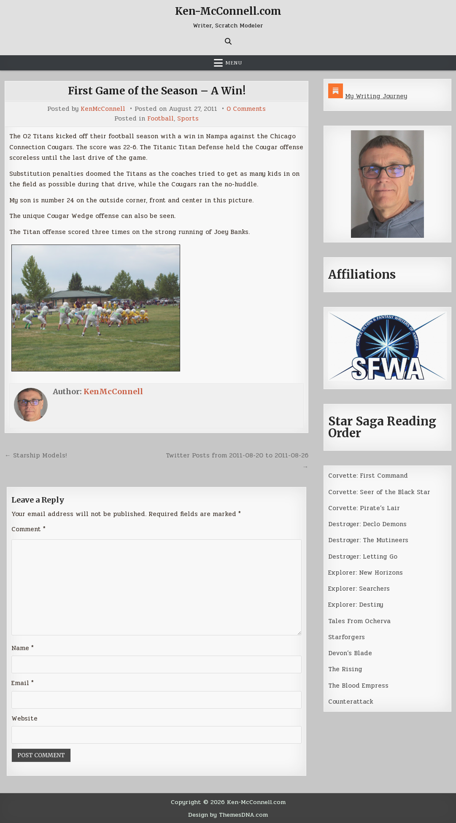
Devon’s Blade (350, 653)
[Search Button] (228, 41)
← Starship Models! (36, 455)
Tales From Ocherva (359, 621)
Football (160, 119)
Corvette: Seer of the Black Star (379, 492)
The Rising (345, 669)
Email (22, 683)
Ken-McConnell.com (228, 11)
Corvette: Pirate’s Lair (364, 508)
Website (24, 718)
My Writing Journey (376, 96)
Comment (28, 529)
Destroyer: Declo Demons (367, 524)
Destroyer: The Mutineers (368, 540)
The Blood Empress (358, 685)
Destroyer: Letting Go (362, 556)
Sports (188, 119)
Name (22, 648)
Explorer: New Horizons (365, 572)
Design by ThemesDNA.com (228, 814)
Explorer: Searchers (359, 589)
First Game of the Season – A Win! (157, 90)
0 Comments (246, 109)
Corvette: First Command (368, 476)
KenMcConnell (103, 109)
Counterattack (350, 702)
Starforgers (346, 637)
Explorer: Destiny (355, 605)
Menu (233, 62)
